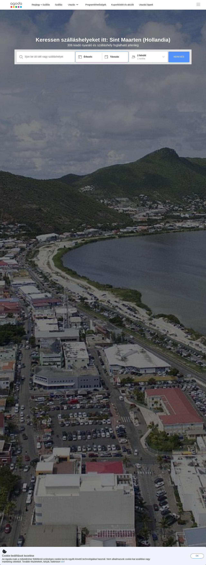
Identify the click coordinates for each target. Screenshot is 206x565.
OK (197, 556)
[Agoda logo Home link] (16, 5)
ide (62, 561)
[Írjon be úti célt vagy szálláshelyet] (48, 56)
